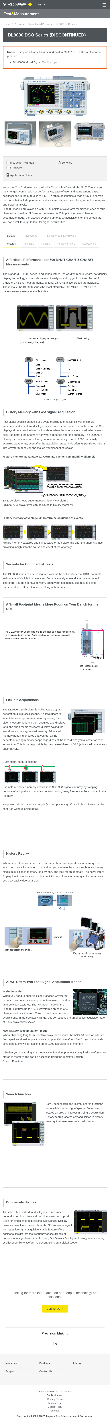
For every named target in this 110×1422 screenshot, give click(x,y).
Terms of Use (55, 1403)
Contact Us (54, 1308)
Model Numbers (66, 243)
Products (19, 24)
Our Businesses (54, 1395)
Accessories (89, 243)
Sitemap (55, 1410)
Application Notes (21, 175)
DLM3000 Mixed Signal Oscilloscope (35, 62)
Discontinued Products (40, 24)
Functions (28, 243)
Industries (11, 1363)
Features (11, 243)
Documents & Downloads (61, 235)
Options (45, 243)
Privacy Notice (55, 1399)
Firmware (16, 167)
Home (7, 24)
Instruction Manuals (22, 162)
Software (66, 162)
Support (10, 1371)
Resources (31, 235)
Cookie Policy (55, 1406)
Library (77, 1363)
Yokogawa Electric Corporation (55, 1391)
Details (11, 235)
